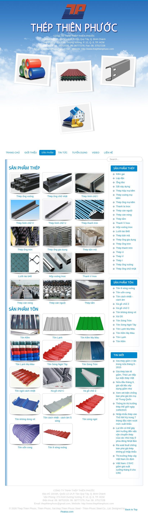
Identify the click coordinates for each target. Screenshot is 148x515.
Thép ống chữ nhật (57, 196)
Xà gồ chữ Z (89, 390)
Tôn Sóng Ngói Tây (57, 364)
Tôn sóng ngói (89, 419)
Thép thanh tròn (89, 223)
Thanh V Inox (90, 276)
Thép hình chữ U (57, 223)
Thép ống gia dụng (57, 249)
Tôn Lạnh (57, 337)
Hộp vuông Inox (57, 276)
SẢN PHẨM (47, 152)
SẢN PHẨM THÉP (24, 168)
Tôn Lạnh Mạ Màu (24, 364)
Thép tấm (90, 302)
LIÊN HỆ (108, 152)
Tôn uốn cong (25, 447)
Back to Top (131, 509)
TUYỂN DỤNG (79, 152)
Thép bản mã (90, 249)
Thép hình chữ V (25, 223)
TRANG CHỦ (13, 152)
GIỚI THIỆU (30, 152)
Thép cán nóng (25, 302)
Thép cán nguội (57, 302)
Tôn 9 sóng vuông (57, 447)
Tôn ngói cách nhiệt (25, 390)
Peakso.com (66, 511)
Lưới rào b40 (25, 276)
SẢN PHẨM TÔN (23, 309)
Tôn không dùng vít (25, 419)
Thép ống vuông (24, 196)
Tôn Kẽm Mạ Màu (89, 337)
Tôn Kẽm (25, 337)
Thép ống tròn (25, 249)
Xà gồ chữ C (57, 390)
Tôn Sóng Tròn (90, 364)
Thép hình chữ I (89, 196)
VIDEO (95, 152)
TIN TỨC (63, 152)
